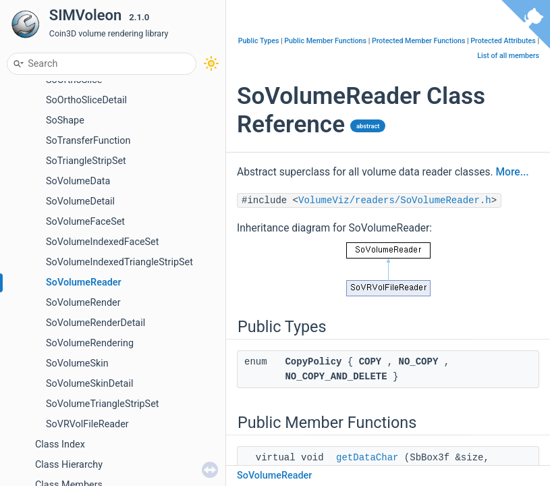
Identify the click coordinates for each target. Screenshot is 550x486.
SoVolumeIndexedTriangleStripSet (119, 262)
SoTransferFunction (88, 140)
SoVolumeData (78, 181)
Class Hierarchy (69, 464)
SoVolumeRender (83, 302)
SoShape (65, 120)
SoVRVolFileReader (87, 424)
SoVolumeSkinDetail (89, 383)
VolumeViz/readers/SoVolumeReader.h (394, 200)
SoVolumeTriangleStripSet (102, 404)
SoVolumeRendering (90, 343)
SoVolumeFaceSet (85, 221)
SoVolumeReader (83, 282)
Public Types (258, 40)
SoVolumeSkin (77, 363)
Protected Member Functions (419, 40)
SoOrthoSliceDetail (86, 100)
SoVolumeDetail (80, 201)
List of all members (508, 55)
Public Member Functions (325, 40)
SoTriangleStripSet (86, 161)
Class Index (60, 444)
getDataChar (367, 457)
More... (511, 172)
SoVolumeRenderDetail (95, 323)
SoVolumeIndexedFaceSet (102, 242)
